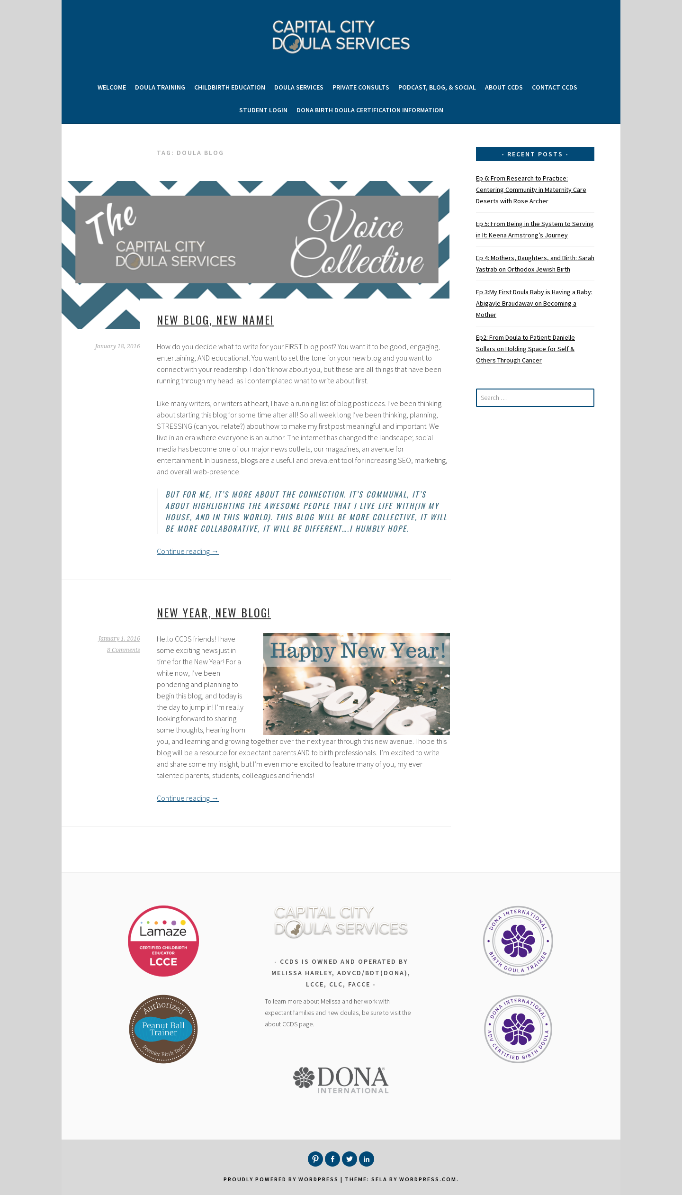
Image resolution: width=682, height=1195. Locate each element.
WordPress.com (428, 1179)
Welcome (112, 87)
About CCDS (504, 87)
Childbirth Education (229, 87)
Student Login (263, 110)
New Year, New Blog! (214, 612)
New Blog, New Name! (215, 319)
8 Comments (123, 650)
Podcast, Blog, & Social (437, 87)
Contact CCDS (554, 87)
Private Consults (360, 87)
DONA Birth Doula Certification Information (369, 110)
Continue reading (188, 551)
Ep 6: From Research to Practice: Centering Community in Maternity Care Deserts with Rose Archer (531, 189)
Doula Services (298, 87)
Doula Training (160, 87)
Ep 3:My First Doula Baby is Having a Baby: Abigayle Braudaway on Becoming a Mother (534, 303)
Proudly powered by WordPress (281, 1179)
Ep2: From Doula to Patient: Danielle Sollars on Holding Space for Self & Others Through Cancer (525, 348)
